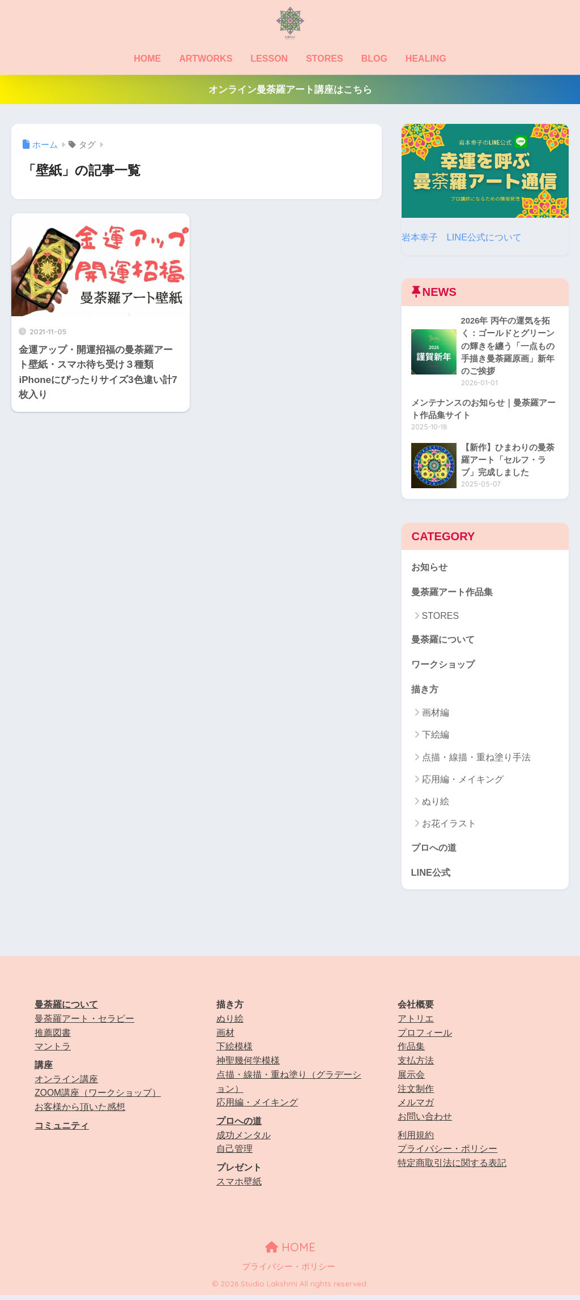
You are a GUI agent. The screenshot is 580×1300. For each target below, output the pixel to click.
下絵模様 (234, 1051)
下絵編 (435, 738)
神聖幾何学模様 (248, 1065)
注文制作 (416, 1093)
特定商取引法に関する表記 (452, 1167)
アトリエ (416, 1023)
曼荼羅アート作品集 (454, 594)
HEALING (426, 58)
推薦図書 (53, 1037)
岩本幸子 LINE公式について (465, 236)
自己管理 (234, 1153)
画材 (225, 1037)
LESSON (269, 58)
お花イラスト (449, 827)
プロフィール (425, 1037)
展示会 (411, 1079)
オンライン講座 (66, 1083)
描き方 (425, 692)
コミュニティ (62, 1130)
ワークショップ (445, 667)
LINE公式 (431, 876)
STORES (324, 58)
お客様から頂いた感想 (80, 1111)
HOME (147, 58)
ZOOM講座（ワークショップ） (98, 1098)
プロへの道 (435, 851)
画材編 (435, 716)
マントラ (53, 1051)
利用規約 (416, 1139)
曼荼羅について (445, 641)
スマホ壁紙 (239, 1186)
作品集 (411, 1051)
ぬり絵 (435, 805)
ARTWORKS (205, 58)
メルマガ (416, 1107)
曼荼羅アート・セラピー (84, 1023)
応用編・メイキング (463, 783)
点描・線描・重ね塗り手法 (476, 761)
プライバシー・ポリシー (447, 1153)
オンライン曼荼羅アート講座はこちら (290, 89)
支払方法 (416, 1065)
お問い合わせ (425, 1121)
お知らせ (430, 568)
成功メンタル (243, 1139)
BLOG (374, 58)
